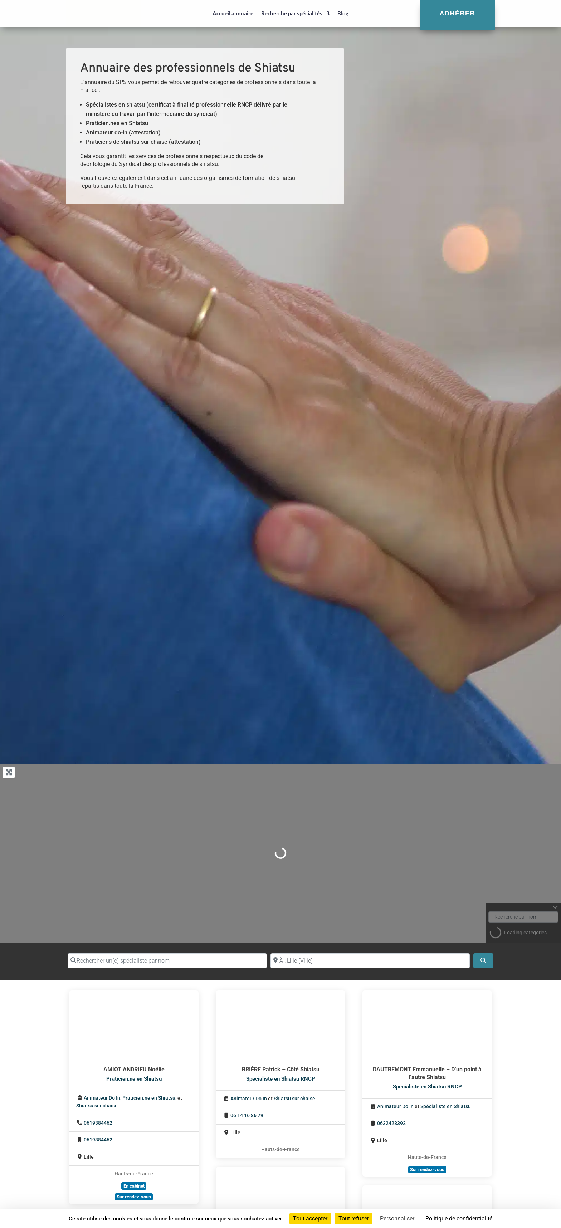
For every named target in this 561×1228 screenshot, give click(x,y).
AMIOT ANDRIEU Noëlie (134, 1069)
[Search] (483, 960)
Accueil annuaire (233, 13)
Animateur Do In (102, 1098)
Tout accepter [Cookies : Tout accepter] (310, 1218)
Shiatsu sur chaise (97, 1106)
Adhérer (457, 13)
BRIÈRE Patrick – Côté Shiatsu (280, 1069)
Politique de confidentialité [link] (458, 1218)
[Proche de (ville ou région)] (370, 960)
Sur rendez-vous (134, 1196)
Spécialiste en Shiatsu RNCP (280, 1079)
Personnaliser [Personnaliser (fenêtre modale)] (397, 1218)
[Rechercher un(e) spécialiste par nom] (167, 960)
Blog (342, 13)
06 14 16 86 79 (246, 1115)
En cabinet (134, 1186)
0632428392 (391, 1123)
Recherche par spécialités (291, 13)
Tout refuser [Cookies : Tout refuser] (353, 1218)
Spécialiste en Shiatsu (445, 1107)
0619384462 (98, 1123)
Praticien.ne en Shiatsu (134, 1079)
